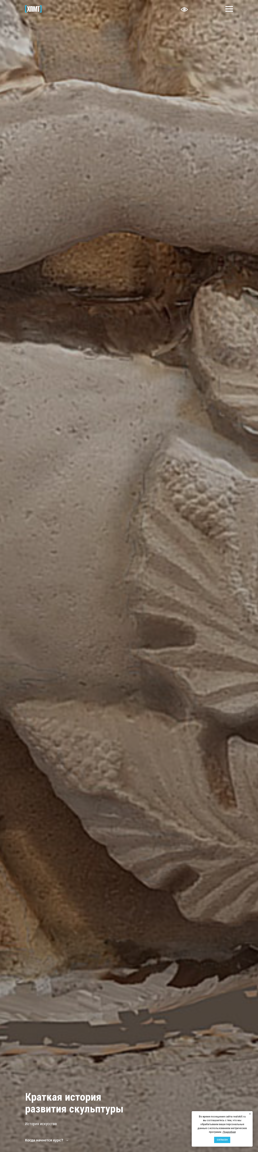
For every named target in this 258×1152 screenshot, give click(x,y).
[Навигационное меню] (229, 9)
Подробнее (229, 1132)
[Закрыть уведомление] (250, 1114)
